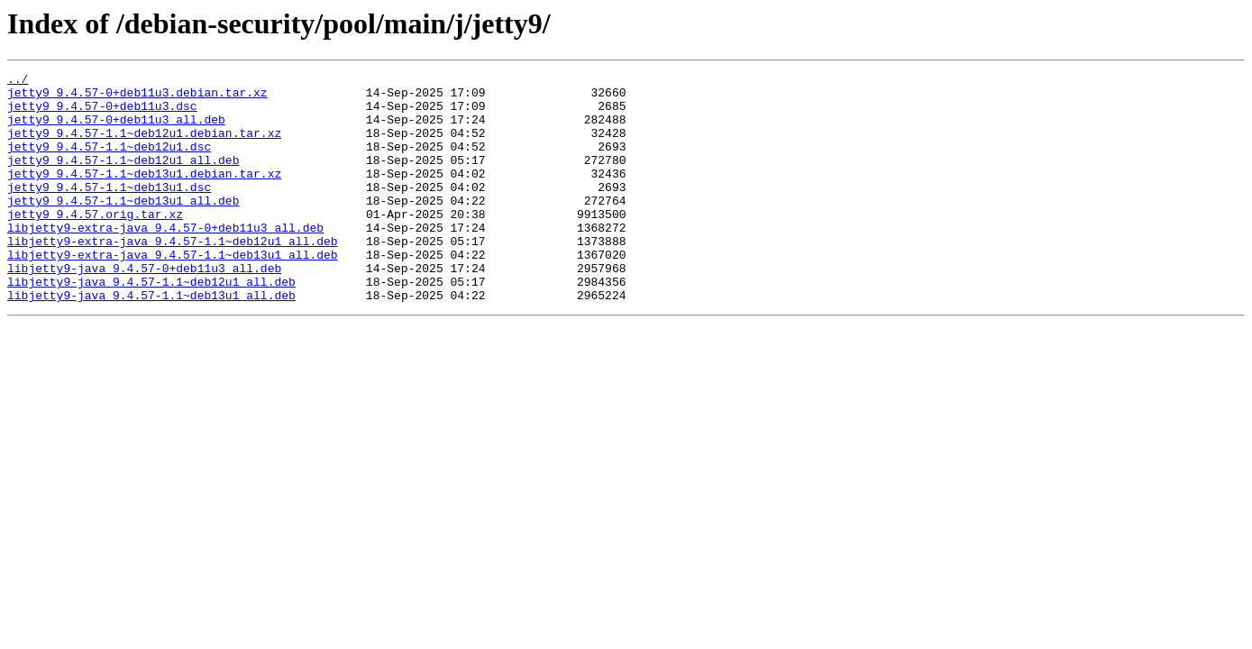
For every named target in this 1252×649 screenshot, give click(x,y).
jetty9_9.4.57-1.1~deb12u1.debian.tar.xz (144, 146)
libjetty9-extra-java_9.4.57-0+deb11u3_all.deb (165, 259)
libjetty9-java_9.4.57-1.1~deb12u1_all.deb (151, 324)
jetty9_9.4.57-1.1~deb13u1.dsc (109, 211)
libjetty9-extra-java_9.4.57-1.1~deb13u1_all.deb (172, 292)
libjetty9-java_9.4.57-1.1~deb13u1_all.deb (151, 341)
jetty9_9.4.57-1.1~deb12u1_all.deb (123, 178)
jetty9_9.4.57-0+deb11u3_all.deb (116, 130)
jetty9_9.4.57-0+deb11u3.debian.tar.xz (137, 97)
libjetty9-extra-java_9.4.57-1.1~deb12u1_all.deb (172, 276)
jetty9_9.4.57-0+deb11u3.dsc (102, 113)
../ (17, 81)
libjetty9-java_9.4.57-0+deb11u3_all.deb (144, 308)
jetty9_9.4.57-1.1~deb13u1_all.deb (123, 227)
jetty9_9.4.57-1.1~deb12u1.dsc (109, 162)
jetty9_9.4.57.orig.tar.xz (95, 243)
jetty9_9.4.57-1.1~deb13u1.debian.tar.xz (144, 195)
